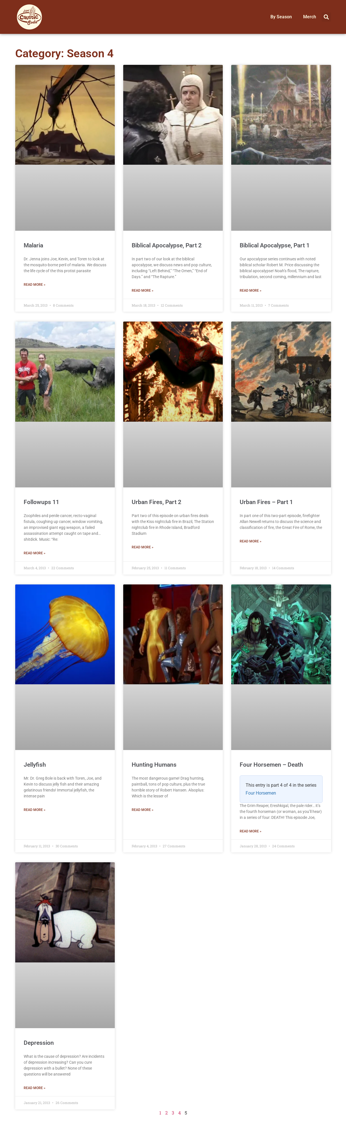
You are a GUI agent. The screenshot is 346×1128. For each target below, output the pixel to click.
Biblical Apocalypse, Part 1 (275, 245)
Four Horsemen (261, 793)
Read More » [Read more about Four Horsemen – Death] (250, 831)
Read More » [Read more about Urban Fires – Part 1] (250, 541)
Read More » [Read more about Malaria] (34, 285)
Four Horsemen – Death (271, 764)
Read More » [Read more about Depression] (34, 1088)
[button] (326, 17)
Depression (39, 1042)
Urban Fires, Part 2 (156, 502)
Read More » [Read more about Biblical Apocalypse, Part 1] (250, 291)
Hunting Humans (154, 764)
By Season (281, 16)
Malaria (33, 245)
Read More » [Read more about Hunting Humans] (142, 810)
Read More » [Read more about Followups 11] (34, 553)
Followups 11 (41, 502)
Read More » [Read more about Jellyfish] (34, 810)
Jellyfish (35, 764)
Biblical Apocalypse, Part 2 (167, 245)
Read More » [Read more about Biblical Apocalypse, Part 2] (142, 291)
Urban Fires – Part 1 (266, 502)
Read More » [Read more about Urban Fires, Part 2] (142, 547)
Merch (309, 16)
